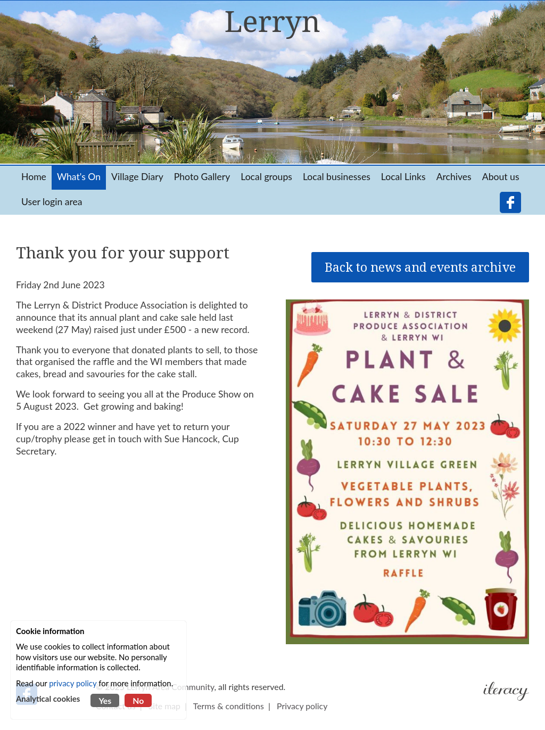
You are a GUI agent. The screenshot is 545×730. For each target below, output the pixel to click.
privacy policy (72, 683)
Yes (104, 700)
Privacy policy (302, 706)
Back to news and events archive (420, 267)
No (138, 700)
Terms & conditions (228, 706)
